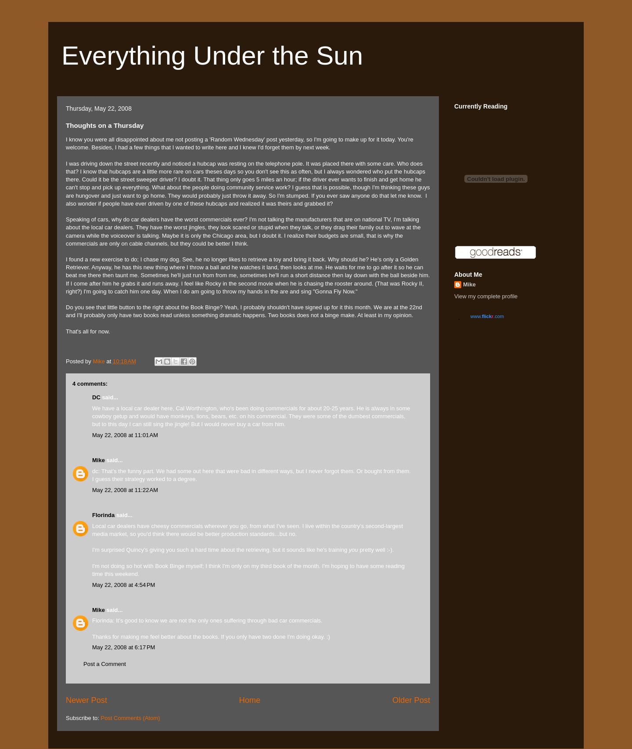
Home (250, 700)
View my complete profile (485, 296)
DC (96, 397)
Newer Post (86, 700)
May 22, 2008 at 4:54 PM (123, 585)
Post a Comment (104, 664)
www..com (487, 316)
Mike (98, 460)
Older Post (411, 700)
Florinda (103, 515)
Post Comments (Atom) (130, 718)
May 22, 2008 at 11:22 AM (125, 490)
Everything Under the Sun (212, 55)
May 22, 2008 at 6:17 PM (123, 647)
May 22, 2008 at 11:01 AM (125, 435)
